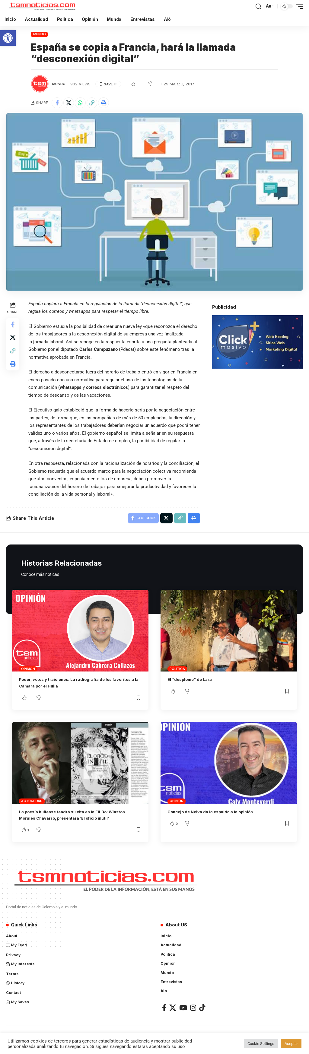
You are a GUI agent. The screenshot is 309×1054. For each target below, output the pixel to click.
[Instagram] (193, 1017)
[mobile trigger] (298, 6)
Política (177, 671)
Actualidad (32, 804)
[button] (8, 38)
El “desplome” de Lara (193, 682)
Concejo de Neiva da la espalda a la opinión (217, 814)
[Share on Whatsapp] (84, 103)
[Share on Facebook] (58, 103)
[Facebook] (164, 1017)
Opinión (28, 671)
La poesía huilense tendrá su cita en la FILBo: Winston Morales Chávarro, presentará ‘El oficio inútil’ (75, 820)
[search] (258, 6)
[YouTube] (183, 1017)
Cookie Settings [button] (260, 1043)
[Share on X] (71, 103)
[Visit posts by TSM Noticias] (40, 84)
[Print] (110, 103)
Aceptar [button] (291, 1043)
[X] (173, 1017)
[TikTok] (202, 1017)
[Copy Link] (97, 103)
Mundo (39, 34)
